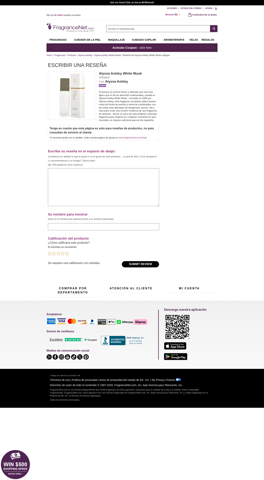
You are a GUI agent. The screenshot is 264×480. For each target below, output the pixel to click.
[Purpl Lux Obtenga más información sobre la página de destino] (189, 347)
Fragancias (57, 39)
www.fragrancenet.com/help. (133, 137)
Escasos (88, 356)
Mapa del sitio (149, 333)
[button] (49, 428)
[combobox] (162, 28)
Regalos (208, 39)
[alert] (174, 15)
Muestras (70, 337)
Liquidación (71, 366)
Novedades (89, 345)
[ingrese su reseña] (103, 187)
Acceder (172, 8)
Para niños (89, 329)
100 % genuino (131, 351)
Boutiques (51, 357)
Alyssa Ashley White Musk (107, 55)
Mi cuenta (167, 325)
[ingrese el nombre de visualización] (103, 226)
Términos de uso (60, 452)
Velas (86, 340)
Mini (86, 351)
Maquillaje (116, 39)
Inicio (49, 55)
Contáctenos (110, 330)
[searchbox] (158, 28)
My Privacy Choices (163, 452)
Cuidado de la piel (87, 39)
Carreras (146, 348)
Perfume (72, 55)
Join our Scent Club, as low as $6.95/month (132, 2)
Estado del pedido (191, 8)
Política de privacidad (84, 452)
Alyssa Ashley (85, 55)
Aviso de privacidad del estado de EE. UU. (124, 452)
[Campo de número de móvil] (145, 301)
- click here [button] (131, 47)
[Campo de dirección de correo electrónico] (85, 301)
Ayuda (208, 8)
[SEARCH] (214, 28)
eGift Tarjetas (110, 341)
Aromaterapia (72, 352)
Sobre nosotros (111, 336)
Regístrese (193, 301)
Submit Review (140, 264)
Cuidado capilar (144, 39)
